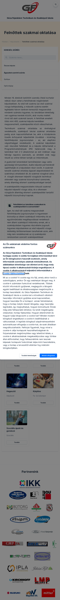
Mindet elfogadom (48, 355)
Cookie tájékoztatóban (14, 273)
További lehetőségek (28, 355)
